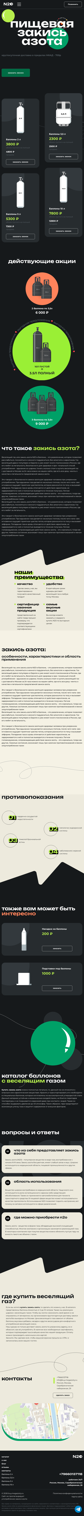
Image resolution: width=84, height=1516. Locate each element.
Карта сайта (77, 1497)
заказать (57, 948)
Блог (4, 1464)
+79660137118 (62, 1377)
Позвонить (73, 4)
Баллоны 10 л (8, 1485)
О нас (4, 1460)
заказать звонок (14, 73)
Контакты (6, 1471)
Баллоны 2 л (7, 1474)
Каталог (5, 1457)
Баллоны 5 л (7, 1481)
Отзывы (5, 1467)
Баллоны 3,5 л (8, 1478)
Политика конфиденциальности (67, 1493)
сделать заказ (63, 1395)
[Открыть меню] (19, 4)
